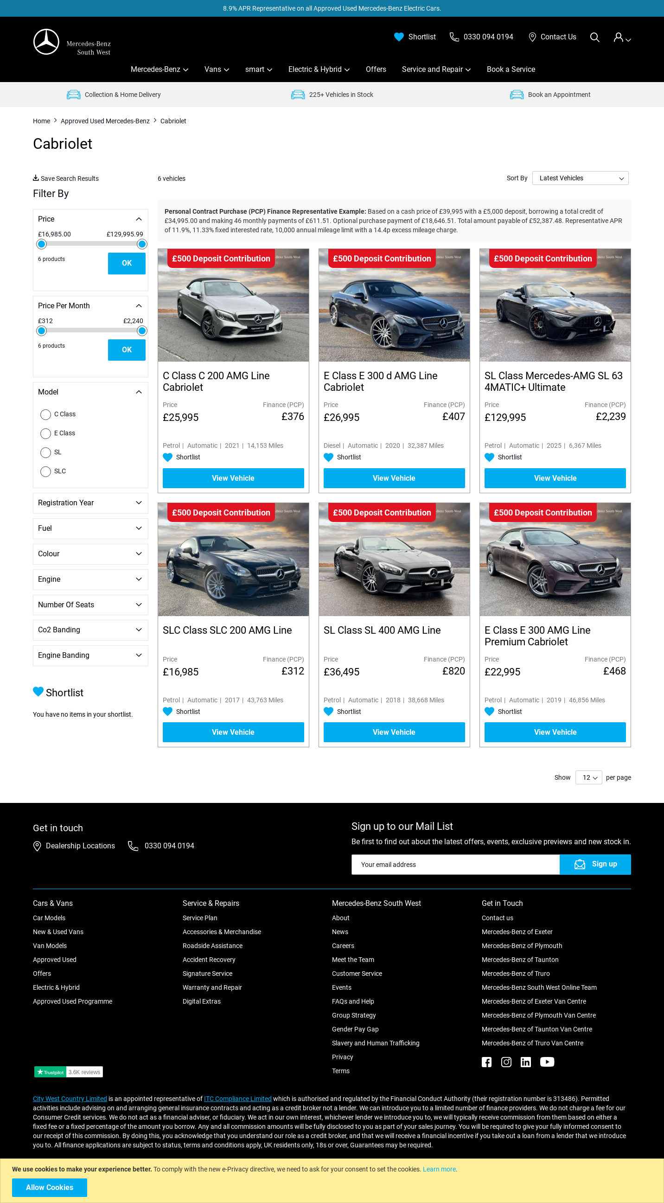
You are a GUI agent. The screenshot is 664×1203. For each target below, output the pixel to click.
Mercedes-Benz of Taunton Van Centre (537, 1029)
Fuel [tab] (45, 528)
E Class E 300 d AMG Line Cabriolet (381, 381)
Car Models (49, 918)
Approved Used (55, 959)
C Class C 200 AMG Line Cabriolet (216, 381)
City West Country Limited (70, 1098)
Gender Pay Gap (355, 1029)
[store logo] (72, 41)
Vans (212, 69)
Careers (343, 945)
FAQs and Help (353, 1001)
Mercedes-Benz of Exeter (517, 932)
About (341, 918)
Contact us (497, 918)
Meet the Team (353, 959)
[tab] (622, 37)
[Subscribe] (595, 864)
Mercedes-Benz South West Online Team (539, 987)
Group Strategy (354, 1015)
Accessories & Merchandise (222, 932)
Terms (341, 1071)
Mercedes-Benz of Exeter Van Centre (534, 1001)
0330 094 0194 (168, 845)
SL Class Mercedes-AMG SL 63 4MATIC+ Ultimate (554, 381)
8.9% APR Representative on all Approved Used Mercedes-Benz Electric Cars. (332, 8)
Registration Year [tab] (66, 502)
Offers (376, 69)
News (340, 932)
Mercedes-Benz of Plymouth (522, 945)
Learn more (439, 1169)
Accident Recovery (209, 959)
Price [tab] (46, 219)
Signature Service (207, 973)
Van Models (50, 945)
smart (254, 69)
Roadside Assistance (213, 945)
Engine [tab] (49, 579)
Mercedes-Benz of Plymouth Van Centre (539, 1015)
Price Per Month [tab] (64, 305)
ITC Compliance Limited (238, 1098)
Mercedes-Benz (155, 69)
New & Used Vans (58, 932)
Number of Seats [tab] (66, 604)
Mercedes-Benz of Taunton (520, 959)
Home (42, 121)
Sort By (517, 178)
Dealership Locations (80, 845)
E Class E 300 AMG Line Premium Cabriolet (538, 636)
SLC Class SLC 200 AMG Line (227, 630)
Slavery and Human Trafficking (376, 1043)
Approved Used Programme (72, 1001)
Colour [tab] (48, 553)
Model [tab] (48, 392)
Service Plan (200, 918)
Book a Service (511, 69)
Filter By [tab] (51, 193)
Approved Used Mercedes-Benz (106, 121)
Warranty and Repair (212, 987)
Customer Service (357, 973)
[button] (181, 457)
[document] (333, 1181)
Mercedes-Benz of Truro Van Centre (532, 1043)
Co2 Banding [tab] (59, 629)
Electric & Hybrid (315, 69)
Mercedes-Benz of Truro (516, 973)
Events (341, 987)
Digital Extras (202, 1001)
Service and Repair (432, 69)
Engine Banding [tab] (63, 655)
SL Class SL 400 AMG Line (382, 630)
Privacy (342, 1057)
